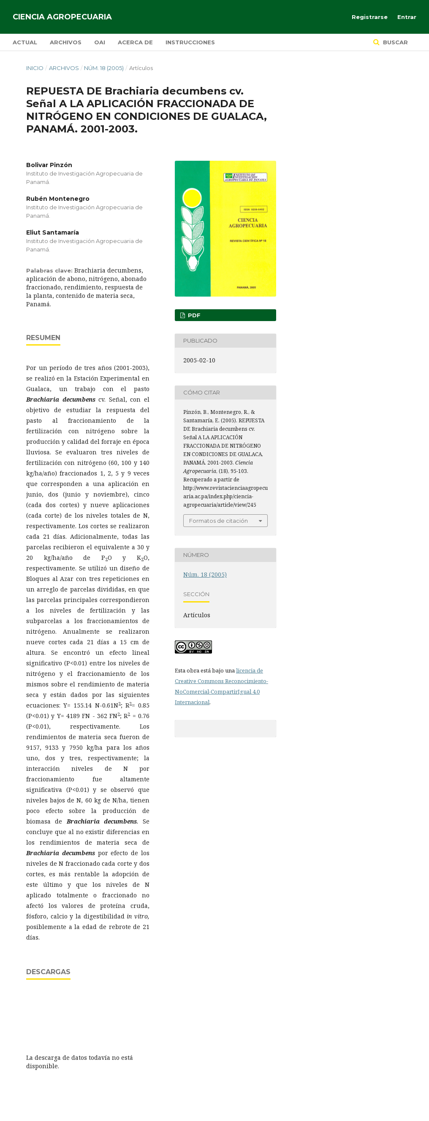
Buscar (394, 42)
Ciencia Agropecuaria (62, 17)
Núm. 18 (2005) (104, 68)
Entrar (406, 17)
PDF (193, 315)
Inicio (34, 68)
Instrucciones (190, 42)
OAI (99, 42)
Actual (25, 42)
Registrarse (370, 17)
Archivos (65, 42)
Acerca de (135, 42)
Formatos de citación (218, 520)
